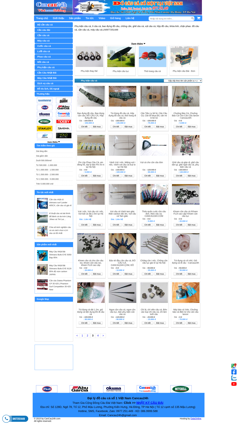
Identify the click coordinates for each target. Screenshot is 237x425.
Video (102, 18)
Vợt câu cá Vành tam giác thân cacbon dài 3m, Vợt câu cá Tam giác (122, 213)
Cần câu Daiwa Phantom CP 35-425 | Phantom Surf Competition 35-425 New (60, 285)
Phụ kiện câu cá (46, 67)
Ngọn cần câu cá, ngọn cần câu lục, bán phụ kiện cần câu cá (122, 312)
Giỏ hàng (115, 18)
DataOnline (196, 418)
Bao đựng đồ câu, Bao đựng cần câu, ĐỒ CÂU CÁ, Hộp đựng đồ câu (90, 115)
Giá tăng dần (41, 151)
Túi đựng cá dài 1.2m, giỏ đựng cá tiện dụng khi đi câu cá (90, 312)
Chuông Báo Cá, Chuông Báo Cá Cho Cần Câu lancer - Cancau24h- (185, 115)
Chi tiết (84, 126)
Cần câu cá (43, 35)
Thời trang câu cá (152, 71)
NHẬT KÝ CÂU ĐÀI (149, 402)
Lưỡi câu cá (43, 51)
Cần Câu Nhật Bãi (46, 72)
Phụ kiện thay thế (89, 71)
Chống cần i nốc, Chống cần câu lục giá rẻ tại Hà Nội (154, 261)
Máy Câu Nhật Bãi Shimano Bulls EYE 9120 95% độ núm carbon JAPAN (60, 270)
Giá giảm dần (42, 156)
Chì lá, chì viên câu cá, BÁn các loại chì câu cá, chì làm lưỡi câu (154, 312)
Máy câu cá (43, 40)
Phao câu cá (44, 56)
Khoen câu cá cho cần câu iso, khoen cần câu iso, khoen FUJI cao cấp (90, 262)
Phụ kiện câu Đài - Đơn (184, 71)
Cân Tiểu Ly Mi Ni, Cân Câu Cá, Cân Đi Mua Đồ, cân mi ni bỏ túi (154, 115)
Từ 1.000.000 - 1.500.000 (47, 170)
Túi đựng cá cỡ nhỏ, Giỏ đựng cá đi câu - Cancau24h (185, 261)
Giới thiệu (58, 18)
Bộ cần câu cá (45, 24)
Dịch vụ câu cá (45, 83)
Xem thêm (53, 141)
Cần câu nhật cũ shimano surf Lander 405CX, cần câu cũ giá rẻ (60, 202)
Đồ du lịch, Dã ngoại (48, 88)
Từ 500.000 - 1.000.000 (46, 165)
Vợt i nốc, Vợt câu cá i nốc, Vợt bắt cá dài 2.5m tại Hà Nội (91, 213)
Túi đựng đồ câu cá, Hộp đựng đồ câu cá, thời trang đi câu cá (122, 115)
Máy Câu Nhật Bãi (47, 78)
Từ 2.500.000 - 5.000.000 (47, 179)
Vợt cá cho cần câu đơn (151, 162)
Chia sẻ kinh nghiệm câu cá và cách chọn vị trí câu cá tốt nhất (60, 230)
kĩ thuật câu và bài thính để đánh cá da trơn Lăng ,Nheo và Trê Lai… (60, 216)
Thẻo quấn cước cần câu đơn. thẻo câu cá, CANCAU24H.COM (154, 213)
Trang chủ (42, 18)
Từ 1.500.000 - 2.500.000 (47, 174)
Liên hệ (130, 18)
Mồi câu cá (43, 62)
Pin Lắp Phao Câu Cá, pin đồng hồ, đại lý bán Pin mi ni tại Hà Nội (90, 164)
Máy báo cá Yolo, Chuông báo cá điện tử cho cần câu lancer (185, 312)
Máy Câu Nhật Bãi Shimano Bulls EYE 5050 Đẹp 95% (60, 254)
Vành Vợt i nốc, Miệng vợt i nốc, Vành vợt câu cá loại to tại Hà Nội (122, 164)
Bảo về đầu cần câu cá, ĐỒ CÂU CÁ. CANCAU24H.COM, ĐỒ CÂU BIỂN (122, 264)
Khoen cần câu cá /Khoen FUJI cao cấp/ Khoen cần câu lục (185, 213)
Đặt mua (97, 126)
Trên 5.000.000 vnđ (44, 184)
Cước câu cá (44, 46)
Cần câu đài (43, 30)
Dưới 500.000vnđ (44, 160)
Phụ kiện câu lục (121, 71)
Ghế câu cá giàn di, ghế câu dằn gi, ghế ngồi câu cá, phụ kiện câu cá (185, 164)
